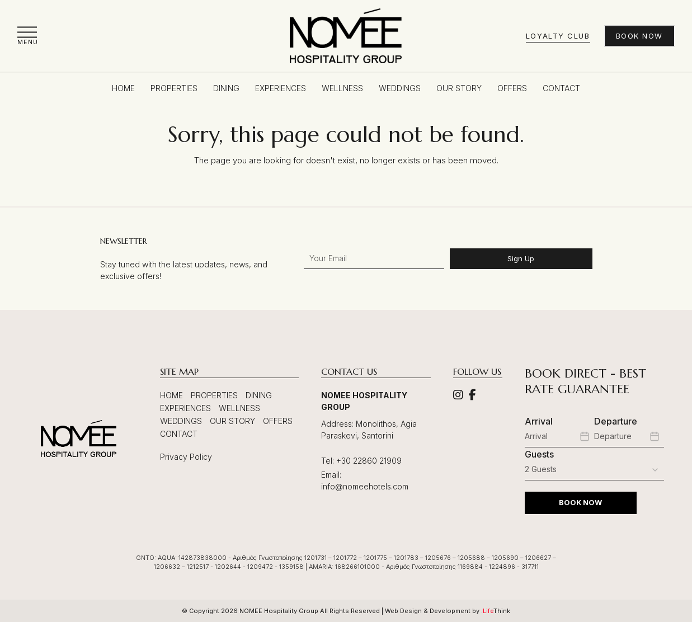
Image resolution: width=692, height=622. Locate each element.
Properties (214, 395)
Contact (178, 434)
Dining (259, 395)
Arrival (539, 421)
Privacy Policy (186, 456)
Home (171, 395)
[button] (27, 35)
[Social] (458, 395)
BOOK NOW (580, 502)
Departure (615, 421)
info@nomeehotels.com (364, 486)
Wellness (239, 408)
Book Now (639, 35)
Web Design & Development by (447, 611)
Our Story (232, 421)
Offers (278, 421)
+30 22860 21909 (369, 460)
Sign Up (520, 258)
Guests (539, 454)
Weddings (181, 421)
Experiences (185, 408)
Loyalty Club (558, 35)
